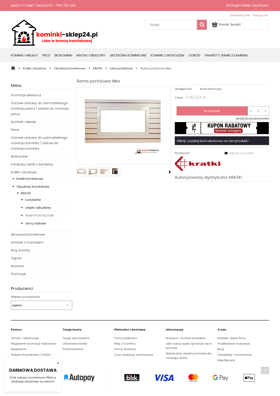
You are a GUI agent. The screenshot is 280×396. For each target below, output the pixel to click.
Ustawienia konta (75, 344)
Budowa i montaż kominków (186, 338)
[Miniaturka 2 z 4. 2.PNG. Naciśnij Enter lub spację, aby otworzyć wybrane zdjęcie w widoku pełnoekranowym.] (93, 172)
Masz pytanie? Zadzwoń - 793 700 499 (43, 5)
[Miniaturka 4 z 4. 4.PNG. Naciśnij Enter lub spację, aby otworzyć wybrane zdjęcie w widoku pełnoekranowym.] (115, 171)
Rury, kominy (20, 250)
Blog (220, 349)
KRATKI (26, 193)
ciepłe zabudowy (38, 207)
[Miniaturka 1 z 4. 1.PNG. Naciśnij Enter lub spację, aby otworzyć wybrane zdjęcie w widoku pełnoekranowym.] (82, 171)
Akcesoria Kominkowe (28, 234)
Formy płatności (125, 338)
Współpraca (226, 360)
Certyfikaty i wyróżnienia (234, 355)
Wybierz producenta (25, 296)
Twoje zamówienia (76, 338)
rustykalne (33, 200)
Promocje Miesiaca (26, 95)
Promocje (18, 274)
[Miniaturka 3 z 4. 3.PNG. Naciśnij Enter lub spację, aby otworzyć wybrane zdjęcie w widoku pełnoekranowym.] (104, 171)
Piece (15, 130)
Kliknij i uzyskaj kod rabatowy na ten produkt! (212, 140)
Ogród (16, 258)
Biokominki (19, 156)
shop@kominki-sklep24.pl (247, 5)
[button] (170, 172)
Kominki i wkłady (23, 122)
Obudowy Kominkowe (32, 186)
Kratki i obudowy (24, 172)
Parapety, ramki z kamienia (32, 164)
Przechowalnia (73, 349)
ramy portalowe (39, 215)
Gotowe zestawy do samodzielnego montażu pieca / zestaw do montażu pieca (40, 108)
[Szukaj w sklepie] (172, 25)
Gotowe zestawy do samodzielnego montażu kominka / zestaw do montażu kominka (39, 143)
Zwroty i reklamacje (25, 338)
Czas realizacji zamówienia (133, 355)
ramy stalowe (35, 223)
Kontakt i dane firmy (231, 338)
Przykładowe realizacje (233, 344)
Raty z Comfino (125, 344)
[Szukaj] (202, 25)
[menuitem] (26, 55)
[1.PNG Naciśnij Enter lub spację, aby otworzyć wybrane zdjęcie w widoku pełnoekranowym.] (123, 125)
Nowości (17, 266)
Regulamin (18, 349)
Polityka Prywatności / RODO (31, 355)
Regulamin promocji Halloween (33, 344)
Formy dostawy (125, 349)
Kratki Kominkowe (29, 179)
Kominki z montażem (27, 242)
